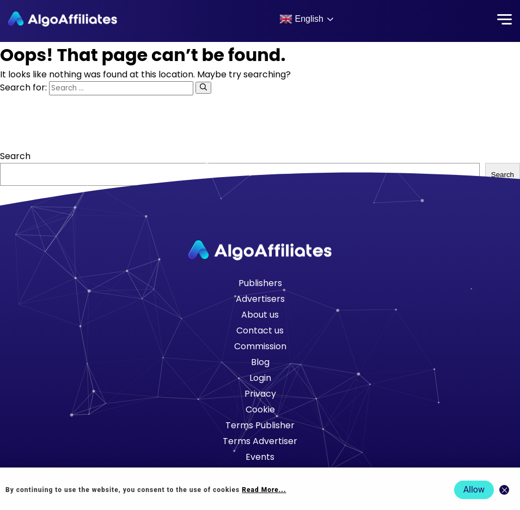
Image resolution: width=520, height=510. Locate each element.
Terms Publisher (260, 425)
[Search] (203, 88)
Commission (260, 346)
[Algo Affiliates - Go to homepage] (62, 19)
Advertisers (260, 299)
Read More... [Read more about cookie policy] (264, 490)
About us (260, 314)
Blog (260, 362)
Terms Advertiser (260, 441)
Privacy (260, 393)
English (301, 19)
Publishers (260, 283)
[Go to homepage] (260, 250)
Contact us (260, 330)
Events (260, 457)
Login (260, 378)
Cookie (260, 409)
